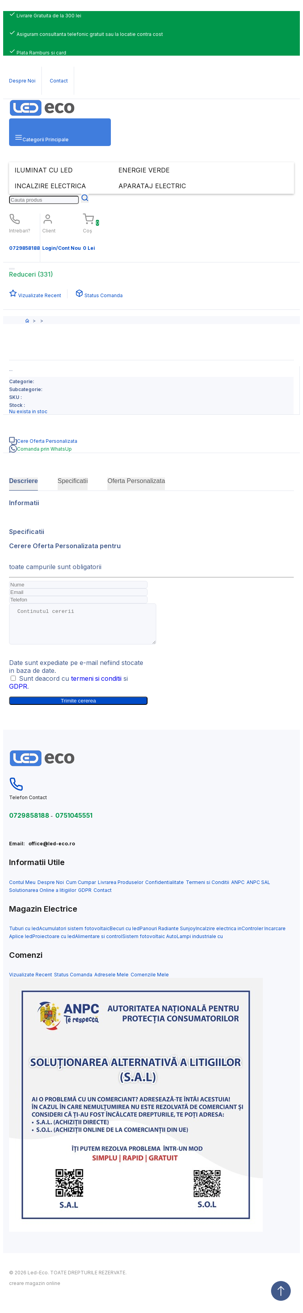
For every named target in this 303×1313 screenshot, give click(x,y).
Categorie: (21, 381)
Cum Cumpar (81, 889)
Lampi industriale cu (200, 943)
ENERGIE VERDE (144, 170)
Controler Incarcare (263, 935)
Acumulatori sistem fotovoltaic (74, 935)
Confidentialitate (164, 889)
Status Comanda (73, 982)
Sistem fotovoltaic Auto (149, 943)
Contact (103, 897)
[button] (60, 132)
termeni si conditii (96, 685)
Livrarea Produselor (120, 889)
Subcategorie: (26, 389)
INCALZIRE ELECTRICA (50, 186)
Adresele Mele (111, 982)
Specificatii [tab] (73, 481)
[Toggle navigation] (12, 269)
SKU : (15, 397)
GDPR (18, 693)
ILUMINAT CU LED (44, 170)
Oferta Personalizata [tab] (136, 481)
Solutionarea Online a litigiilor (42, 897)
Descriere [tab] (23, 481)
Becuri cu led (125, 935)
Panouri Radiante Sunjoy (168, 935)
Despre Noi (50, 889)
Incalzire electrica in (218, 935)
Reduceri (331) (31, 274)
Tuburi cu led (24, 935)
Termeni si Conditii (207, 889)
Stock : (17, 405)
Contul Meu (22, 889)
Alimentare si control (98, 943)
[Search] (44, 200)
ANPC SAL (258, 889)
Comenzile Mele (150, 982)
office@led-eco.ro (51, 851)
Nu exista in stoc (28, 411)
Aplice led (20, 943)
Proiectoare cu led (53, 943)
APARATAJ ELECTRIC (152, 186)
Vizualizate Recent (30, 982)
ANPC (238, 889)
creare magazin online (34, 1290)
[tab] (151, 441)
